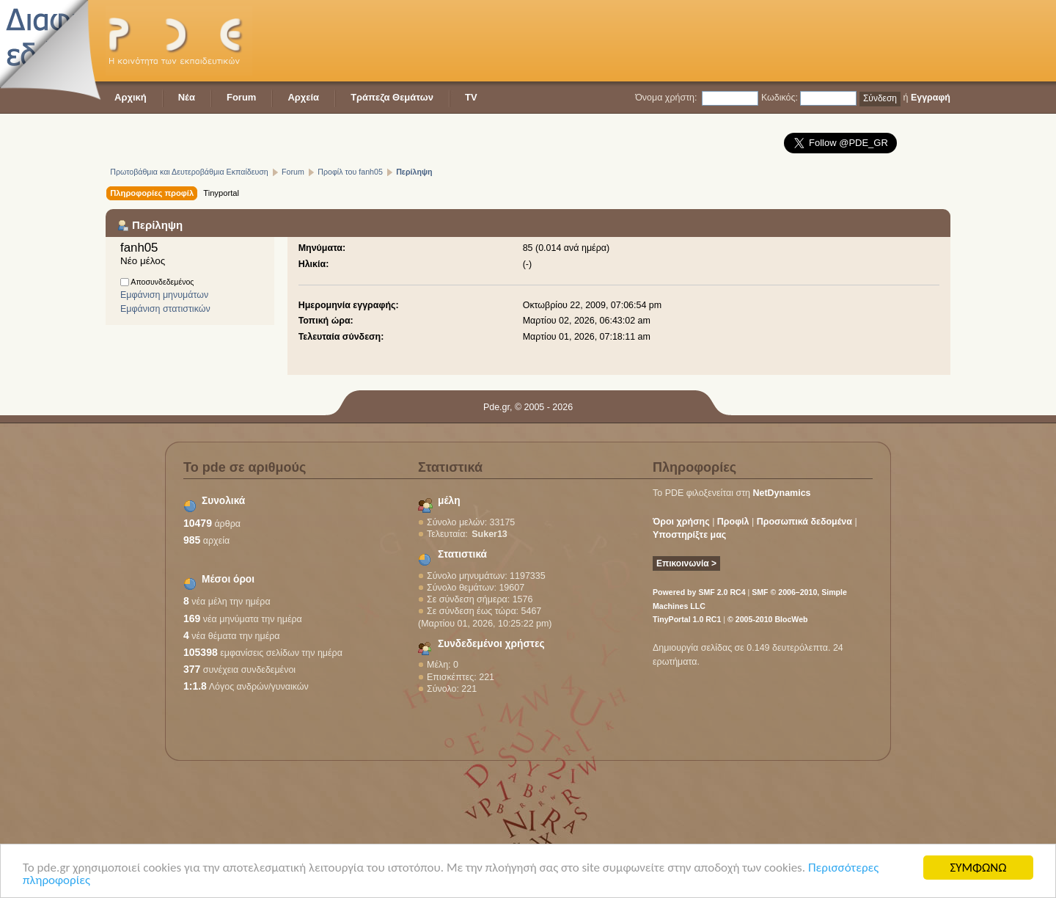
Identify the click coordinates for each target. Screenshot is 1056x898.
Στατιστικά (462, 554)
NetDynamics (782, 493)
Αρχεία (303, 97)
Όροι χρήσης (681, 521)
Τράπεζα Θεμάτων (392, 97)
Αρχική (130, 97)
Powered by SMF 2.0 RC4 (699, 592)
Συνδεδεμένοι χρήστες (491, 643)
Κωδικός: (779, 97)
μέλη (449, 500)
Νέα (186, 97)
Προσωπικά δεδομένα (804, 521)
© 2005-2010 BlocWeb (767, 619)
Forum (241, 97)
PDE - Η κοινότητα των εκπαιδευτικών (179, 41)
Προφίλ (733, 521)
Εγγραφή (930, 97)
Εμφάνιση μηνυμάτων (164, 295)
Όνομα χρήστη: (666, 97)
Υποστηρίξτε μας (689, 535)
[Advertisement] (683, 40)
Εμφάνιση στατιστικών (165, 309)
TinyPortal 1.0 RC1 (687, 619)
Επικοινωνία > (686, 563)
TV (471, 97)
